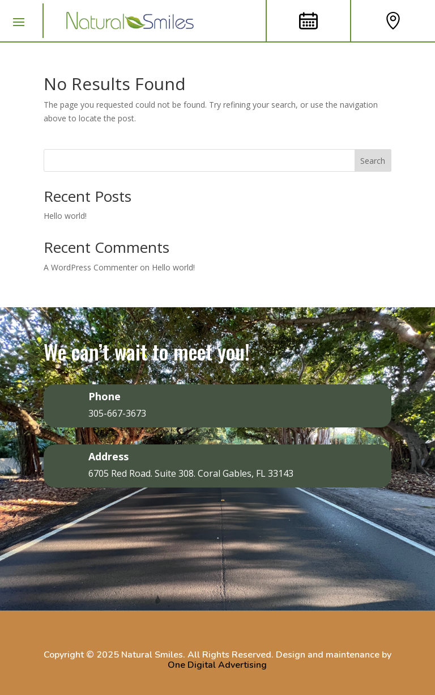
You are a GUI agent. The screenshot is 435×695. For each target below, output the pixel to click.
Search (372, 160)
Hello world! (65, 215)
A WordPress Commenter (91, 267)
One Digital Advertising (217, 665)
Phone (104, 396)
